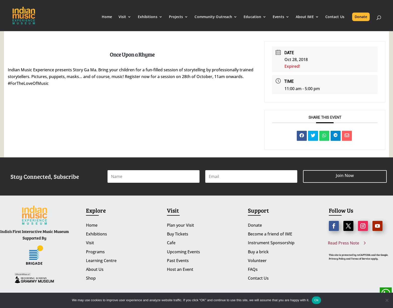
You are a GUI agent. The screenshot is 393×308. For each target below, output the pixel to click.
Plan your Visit (180, 225)
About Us (95, 269)
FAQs (253, 269)
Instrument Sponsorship (271, 242)
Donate (361, 16)
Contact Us (334, 17)
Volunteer (257, 260)
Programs (95, 252)
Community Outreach (213, 17)
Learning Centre (101, 260)
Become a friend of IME (270, 234)
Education (252, 17)
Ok (316, 300)
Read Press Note (343, 243)
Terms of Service (360, 258)
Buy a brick (258, 252)
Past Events (178, 260)
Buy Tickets (177, 234)
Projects (176, 17)
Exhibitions (147, 17)
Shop (91, 278)
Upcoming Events (183, 252)
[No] (386, 300)
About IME (305, 17)
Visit (122, 17)
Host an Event (180, 269)
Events (278, 17)
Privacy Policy (337, 258)
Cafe (171, 242)
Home (107, 17)
